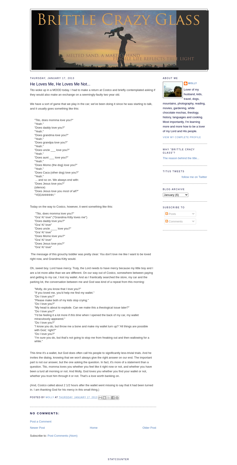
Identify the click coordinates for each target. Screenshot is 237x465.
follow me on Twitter (194, 177)
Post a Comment (41, 421)
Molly (192, 83)
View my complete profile (182, 137)
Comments (174, 221)
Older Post (149, 427)
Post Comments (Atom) (62, 435)
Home (94, 427)
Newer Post (37, 427)
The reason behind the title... (181, 158)
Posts (170, 214)
